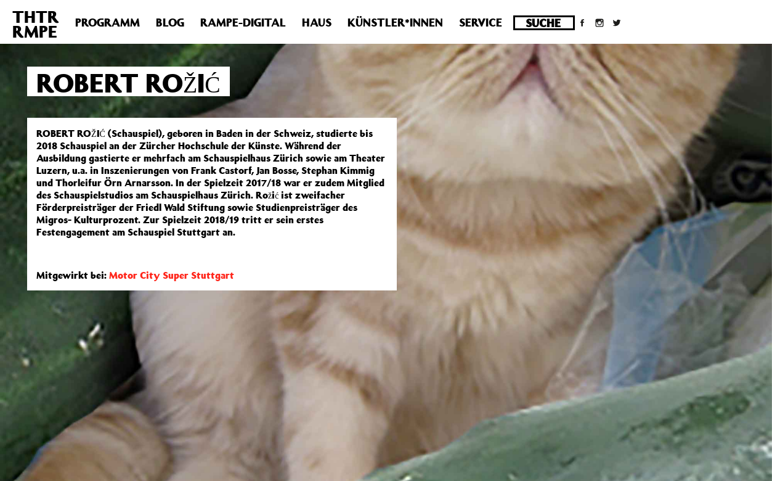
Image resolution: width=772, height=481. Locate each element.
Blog (170, 22)
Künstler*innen (395, 22)
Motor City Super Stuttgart (171, 275)
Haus (316, 22)
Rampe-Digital (243, 22)
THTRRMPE (35, 24)
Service (480, 22)
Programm (107, 22)
